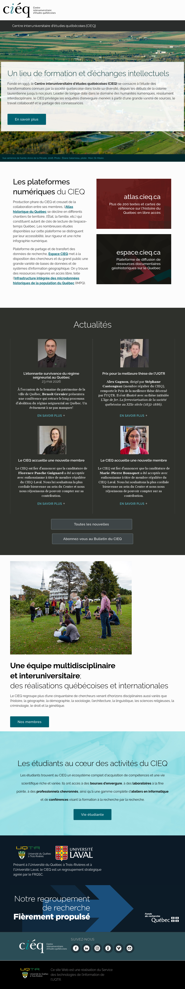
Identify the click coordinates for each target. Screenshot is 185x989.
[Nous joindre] (129, 948)
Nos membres (30, 722)
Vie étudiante (92, 815)
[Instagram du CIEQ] (97, 948)
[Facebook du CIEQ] (76, 948)
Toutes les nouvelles (91, 524)
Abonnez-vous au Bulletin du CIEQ (92, 539)
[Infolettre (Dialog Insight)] (108, 948)
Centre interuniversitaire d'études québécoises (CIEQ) (54, 26)
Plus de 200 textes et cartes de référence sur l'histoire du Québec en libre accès (139, 209)
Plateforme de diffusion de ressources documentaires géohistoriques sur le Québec (139, 265)
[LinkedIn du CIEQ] (86, 948)
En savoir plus (26, 119)
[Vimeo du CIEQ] (119, 948)
